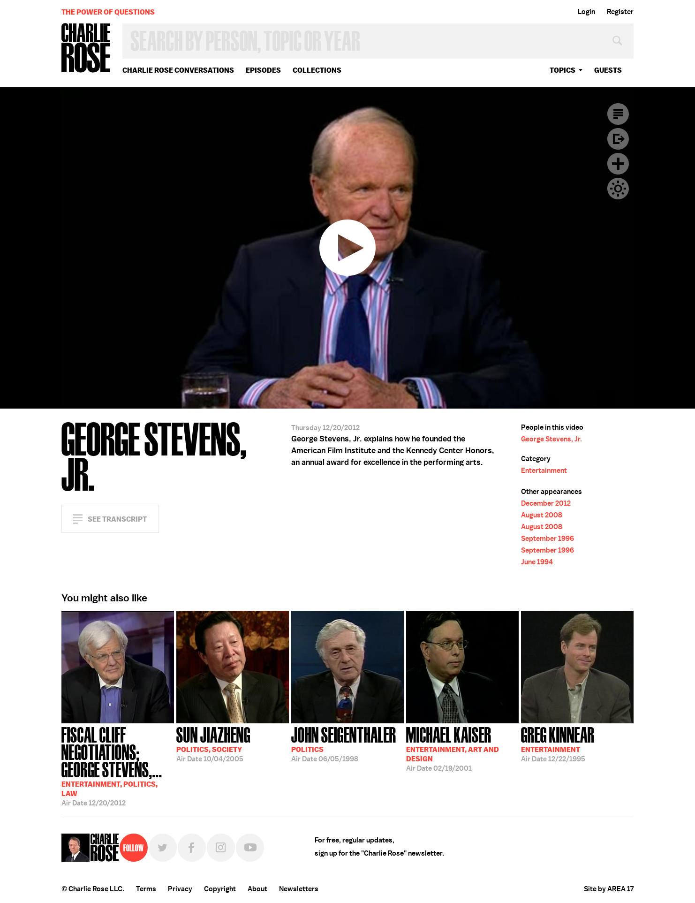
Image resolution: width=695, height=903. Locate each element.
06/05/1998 (343, 743)
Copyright (220, 889)
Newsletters (298, 889)
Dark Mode (618, 188)
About (257, 889)
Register (620, 11)
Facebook (192, 848)
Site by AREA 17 (609, 889)
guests (608, 70)
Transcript (618, 114)
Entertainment (544, 470)
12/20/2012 (117, 765)
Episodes (263, 70)
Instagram (221, 848)
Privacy (180, 889)
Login (586, 11)
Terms (146, 889)
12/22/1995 (558, 743)
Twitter (163, 848)
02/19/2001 (452, 748)
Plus (618, 164)
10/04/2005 (213, 743)
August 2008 (541, 515)
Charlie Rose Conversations (178, 70)
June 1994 (537, 562)
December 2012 (546, 503)
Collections (317, 70)
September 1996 (547, 538)
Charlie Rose (86, 48)
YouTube (250, 848)
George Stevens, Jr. (551, 439)
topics (562, 70)
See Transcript (117, 519)
